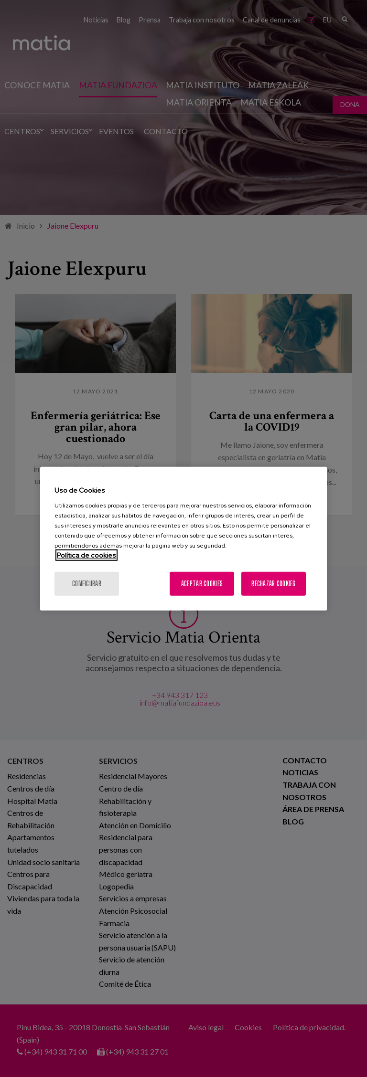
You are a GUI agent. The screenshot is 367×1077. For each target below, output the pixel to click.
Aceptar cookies (202, 583)
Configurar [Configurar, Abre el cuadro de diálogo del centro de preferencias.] (86, 583)
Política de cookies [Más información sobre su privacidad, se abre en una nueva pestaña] (86, 554)
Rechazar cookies (273, 583)
